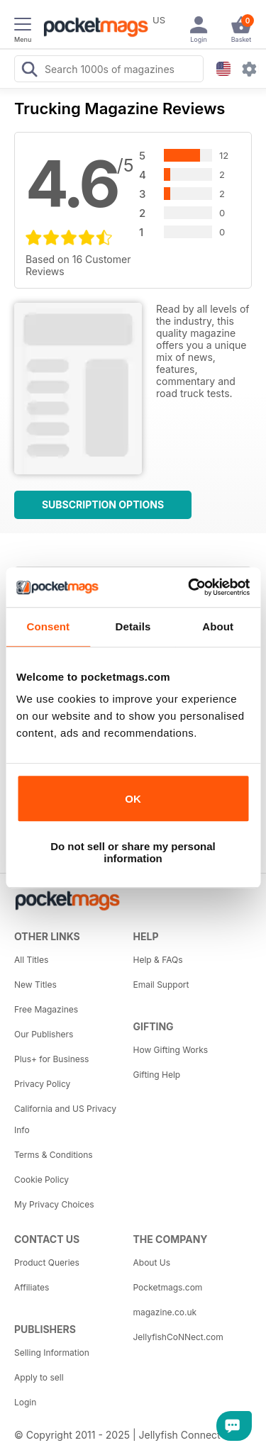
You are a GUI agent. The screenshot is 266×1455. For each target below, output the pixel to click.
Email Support (161, 984)
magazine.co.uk (165, 1312)
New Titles (35, 984)
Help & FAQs (158, 959)
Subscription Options (103, 504)
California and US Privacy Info (65, 1119)
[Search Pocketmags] (29, 71)
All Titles (31, 959)
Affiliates (31, 1287)
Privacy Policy (42, 1083)
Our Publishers (43, 1034)
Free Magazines (46, 1009)
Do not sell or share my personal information (133, 852)
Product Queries (46, 1262)
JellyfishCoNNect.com (178, 1337)
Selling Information (51, 1352)
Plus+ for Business (51, 1059)
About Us (151, 1262)
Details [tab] (133, 626)
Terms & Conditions (53, 1154)
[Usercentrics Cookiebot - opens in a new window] (189, 587)
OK (133, 799)
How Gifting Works (171, 1049)
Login (25, 1402)
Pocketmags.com (168, 1287)
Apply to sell (39, 1377)
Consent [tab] (48, 626)
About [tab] (217, 626)
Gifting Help (157, 1074)
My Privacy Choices (54, 1204)
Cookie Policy (41, 1179)
